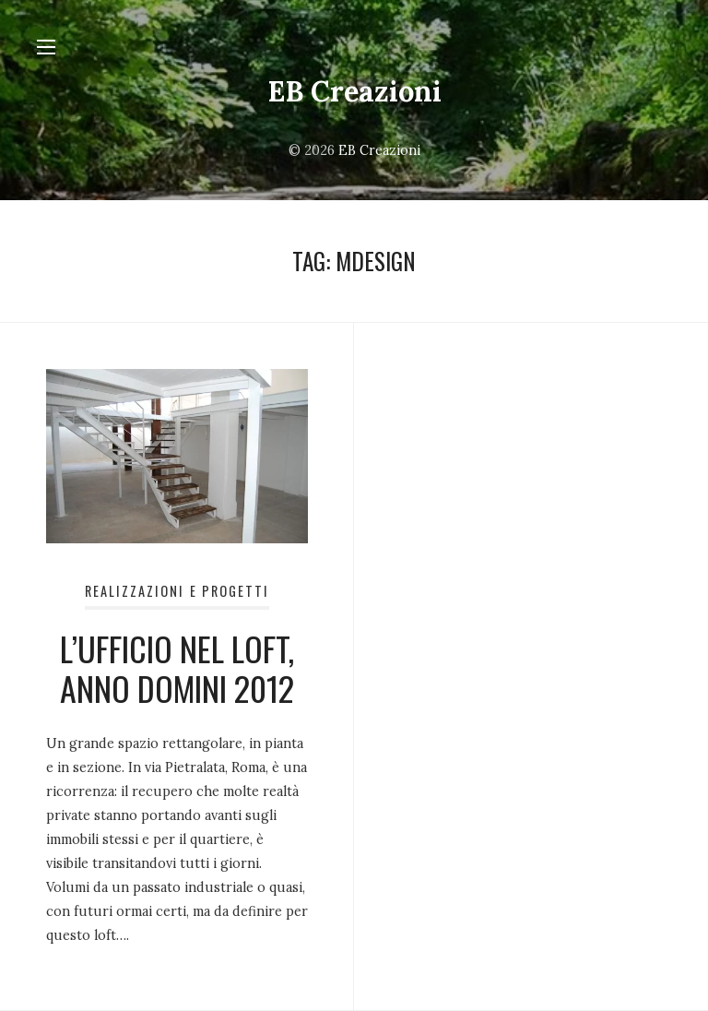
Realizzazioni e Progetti (177, 591)
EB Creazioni (354, 91)
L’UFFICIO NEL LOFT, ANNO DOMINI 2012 (177, 668)
